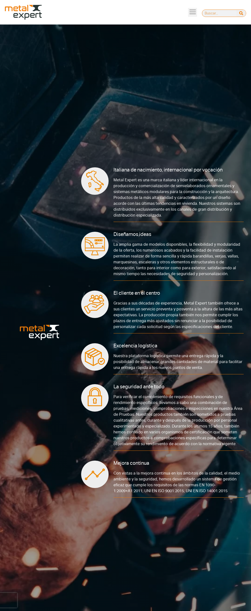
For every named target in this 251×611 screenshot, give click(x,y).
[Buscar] (241, 13)
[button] (192, 12)
